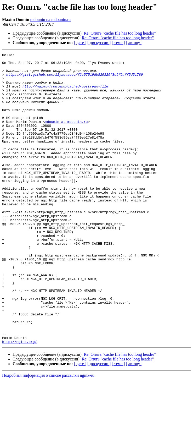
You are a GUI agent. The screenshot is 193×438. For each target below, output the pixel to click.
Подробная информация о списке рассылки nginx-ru (48, 433)
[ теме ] (118, 42)
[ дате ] (80, 42)
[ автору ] (134, 42)
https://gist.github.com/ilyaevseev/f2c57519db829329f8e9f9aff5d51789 (74, 79)
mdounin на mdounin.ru (50, 19)
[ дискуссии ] (99, 42)
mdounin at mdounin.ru (66, 135)
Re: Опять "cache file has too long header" (120, 33)
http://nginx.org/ (19, 399)
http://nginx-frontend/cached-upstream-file (65, 93)
